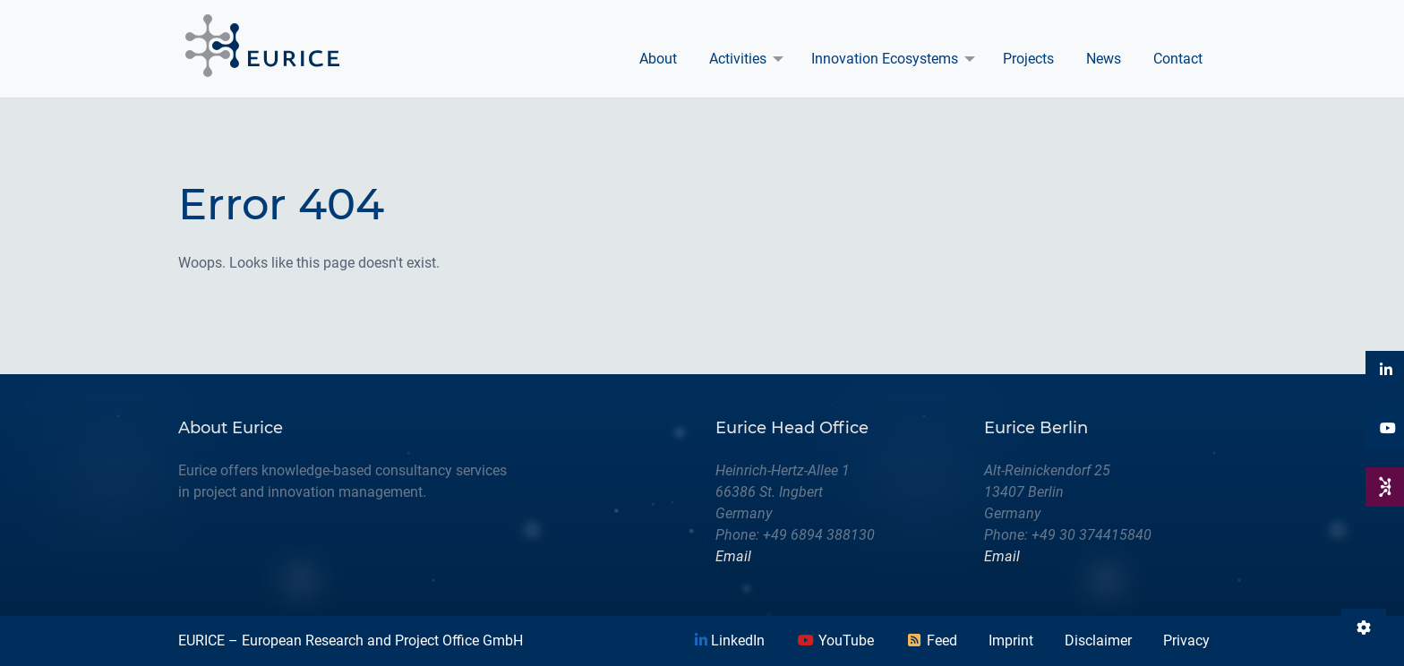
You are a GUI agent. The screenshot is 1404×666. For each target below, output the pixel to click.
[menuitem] (658, 59)
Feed (931, 640)
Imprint (1011, 640)
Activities (737, 58)
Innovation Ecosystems (884, 58)
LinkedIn (730, 640)
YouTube (835, 640)
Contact (1178, 58)
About (658, 58)
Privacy (1186, 640)
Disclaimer (1098, 640)
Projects (1028, 58)
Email (733, 556)
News (1103, 58)
